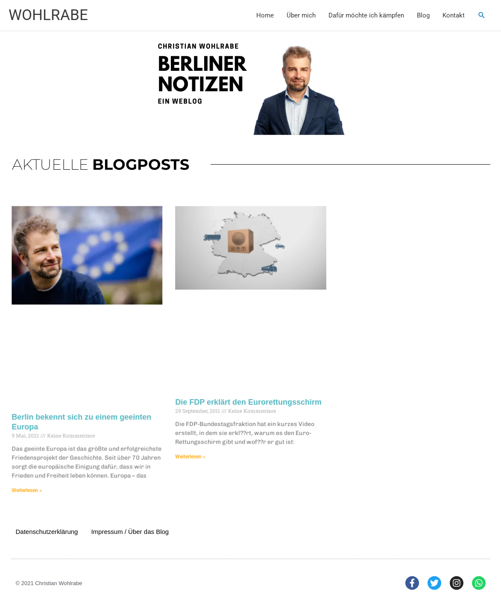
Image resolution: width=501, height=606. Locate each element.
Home (265, 15)
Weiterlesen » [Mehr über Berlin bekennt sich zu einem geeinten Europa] (35, 485)
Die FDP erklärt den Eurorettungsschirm (248, 400)
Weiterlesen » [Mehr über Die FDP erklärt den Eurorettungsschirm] (192, 452)
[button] (482, 15)
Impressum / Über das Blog (130, 531)
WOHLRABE (48, 15)
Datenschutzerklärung (47, 531)
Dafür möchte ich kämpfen (366, 15)
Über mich (301, 15)
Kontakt (453, 15)
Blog (423, 15)
